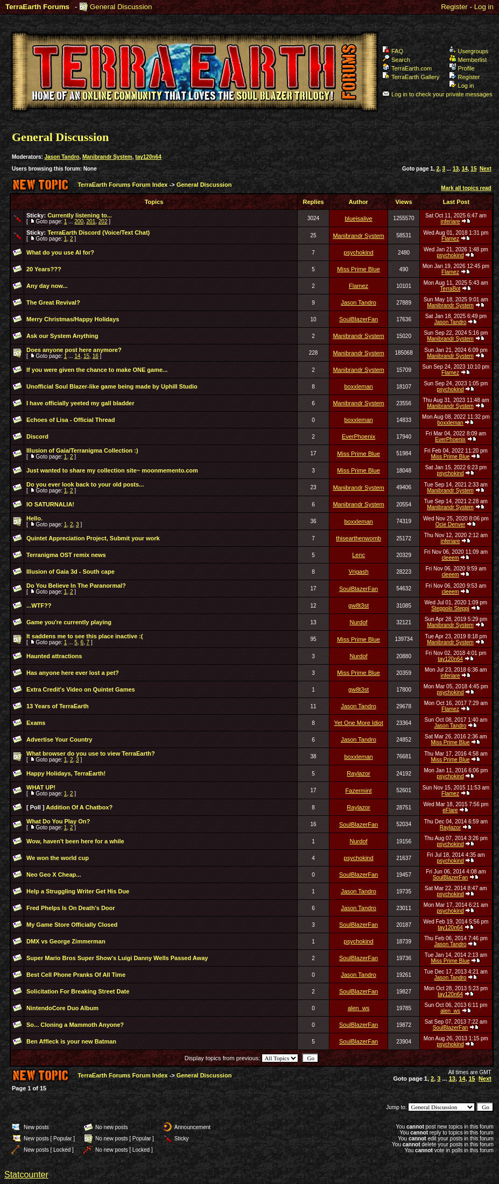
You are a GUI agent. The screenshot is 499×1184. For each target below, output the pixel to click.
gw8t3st (358, 605)
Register (454, 7)
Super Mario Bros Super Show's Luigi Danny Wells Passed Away (117, 958)
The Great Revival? (53, 302)
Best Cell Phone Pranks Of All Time (75, 974)
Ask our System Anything (62, 336)
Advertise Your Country (59, 739)
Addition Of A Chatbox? (79, 807)
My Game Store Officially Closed (71, 924)
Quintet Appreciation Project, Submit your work (93, 538)
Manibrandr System (107, 157)
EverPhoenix (358, 436)
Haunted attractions (54, 656)
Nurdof (359, 622)
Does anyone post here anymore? (74, 350)
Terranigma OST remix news (66, 555)
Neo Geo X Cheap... (53, 874)
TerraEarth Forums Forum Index (122, 184)
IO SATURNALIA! (50, 504)
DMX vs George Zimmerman (66, 941)
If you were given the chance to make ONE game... (96, 370)
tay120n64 (148, 157)
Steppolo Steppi (450, 608)
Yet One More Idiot (358, 723)
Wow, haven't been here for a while (75, 841)
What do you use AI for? (60, 252)
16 (96, 356)
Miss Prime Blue (358, 269)
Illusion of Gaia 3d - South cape (70, 571)
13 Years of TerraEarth (57, 706)
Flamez (450, 239)
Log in (484, 7)
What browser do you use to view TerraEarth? (90, 753)
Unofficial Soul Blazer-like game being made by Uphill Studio (112, 386)
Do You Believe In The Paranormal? (76, 585)
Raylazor (358, 773)
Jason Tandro (62, 157)
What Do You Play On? (58, 821)
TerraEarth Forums (37, 7)
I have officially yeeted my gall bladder (80, 403)
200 (78, 221)
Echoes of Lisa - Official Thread (70, 420)
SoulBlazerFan (358, 319)
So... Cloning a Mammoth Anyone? (75, 1024)
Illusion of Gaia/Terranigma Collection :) (82, 450)
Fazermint (359, 790)
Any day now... (47, 286)
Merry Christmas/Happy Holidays (72, 319)
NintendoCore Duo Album (62, 1008)
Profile (462, 68)
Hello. (34, 518)
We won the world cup (57, 858)
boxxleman (358, 386)
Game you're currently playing (68, 622)
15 (473, 169)
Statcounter (26, 1174)
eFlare (450, 810)
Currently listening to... (79, 215)
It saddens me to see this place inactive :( (84, 636)
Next (485, 169)
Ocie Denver (450, 524)
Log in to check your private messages (437, 94)
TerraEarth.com (407, 68)
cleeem (450, 558)
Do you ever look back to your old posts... (85, 484)
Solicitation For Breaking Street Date (77, 991)
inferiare (450, 221)
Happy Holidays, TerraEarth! (66, 773)
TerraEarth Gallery (410, 77)
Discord (37, 436)
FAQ (392, 51)
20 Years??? (43, 269)
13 (456, 169)
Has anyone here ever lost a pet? (72, 672)
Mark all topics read (466, 188)
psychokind (359, 252)
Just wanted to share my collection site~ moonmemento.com (112, 470)
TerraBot (450, 289)
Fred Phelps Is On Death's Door (70, 908)
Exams (35, 723)
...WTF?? (38, 605)
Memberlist (468, 60)
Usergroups (469, 51)
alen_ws (358, 1008)
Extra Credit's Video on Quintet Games (80, 689)
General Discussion (121, 7)
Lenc (358, 555)
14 (465, 169)
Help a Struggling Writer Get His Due (77, 891)
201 (91, 221)
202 (103, 221)
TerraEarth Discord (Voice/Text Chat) (98, 232)
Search (396, 60)
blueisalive (358, 218)
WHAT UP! (40, 787)
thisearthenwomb (358, 538)
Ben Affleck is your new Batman (71, 1041)
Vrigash (359, 571)
